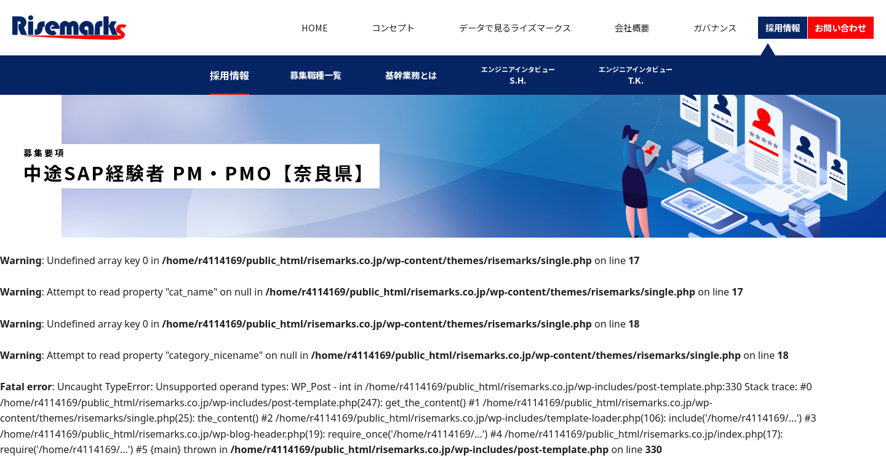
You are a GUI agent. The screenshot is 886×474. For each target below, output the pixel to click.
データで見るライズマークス (495, 27)
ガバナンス (697, 27)
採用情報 (768, 27)
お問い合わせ (835, 27)
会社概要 (616, 27)
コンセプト (369, 27)
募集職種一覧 (322, 75)
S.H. (522, 75)
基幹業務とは (418, 75)
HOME (294, 27)
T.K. (632, 75)
